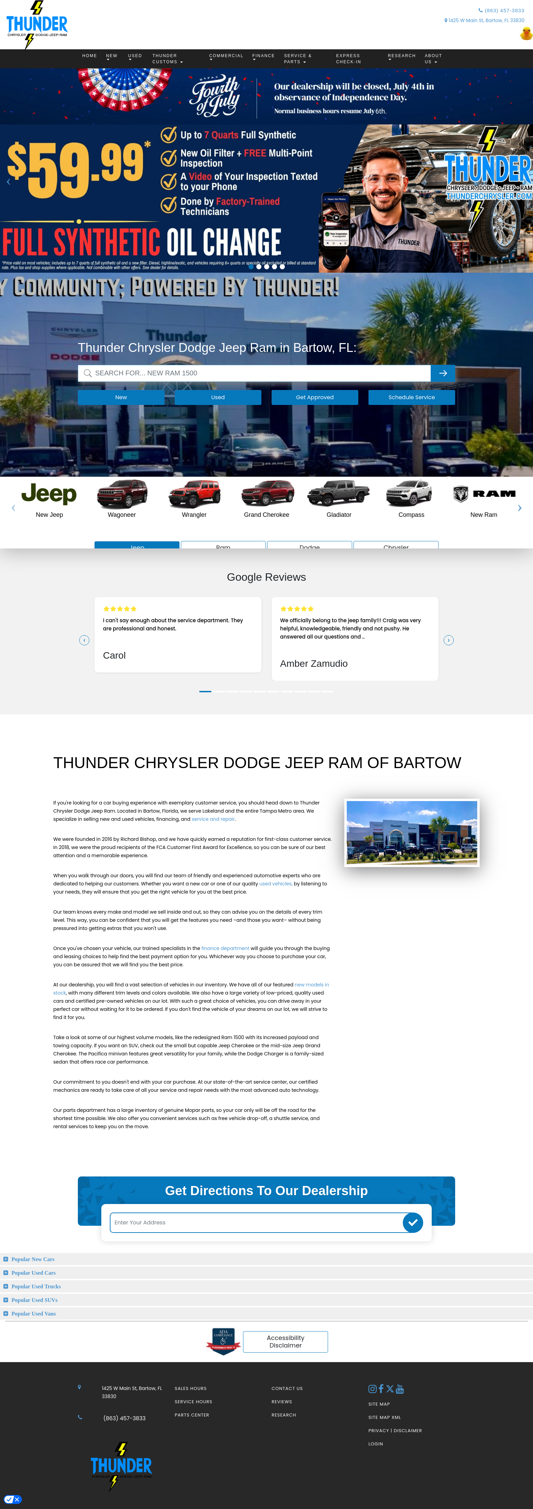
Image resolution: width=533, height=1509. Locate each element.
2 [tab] (258, 266)
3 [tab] (266, 266)
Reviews (282, 1401)
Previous (8, 203)
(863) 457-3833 (502, 10)
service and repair (213, 819)
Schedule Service (412, 397)
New (112, 56)
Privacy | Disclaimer (395, 1430)
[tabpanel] (266, 198)
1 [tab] (251, 266)
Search (87, 369)
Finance (263, 56)
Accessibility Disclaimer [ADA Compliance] (286, 1342)
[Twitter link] (391, 1391)
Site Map (379, 1404)
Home (89, 55)
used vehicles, (276, 883)
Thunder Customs (168, 58)
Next (524, 203)
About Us (433, 58)
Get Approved (315, 397)
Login (375, 1444)
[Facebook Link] (381, 1391)
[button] (205, 691)
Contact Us (287, 1388)
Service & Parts (298, 58)
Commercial (226, 56)
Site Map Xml (384, 1417)
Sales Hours (191, 1388)
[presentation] (84, 640)
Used (135, 56)
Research (402, 56)
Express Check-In (348, 58)
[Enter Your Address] (262, 1223)
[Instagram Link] (373, 1391)
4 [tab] (274, 266)
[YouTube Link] (400, 1391)
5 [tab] (282, 266)
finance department (226, 948)
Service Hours (193, 1401)
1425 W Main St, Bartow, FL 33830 (485, 20)
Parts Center (192, 1415)
